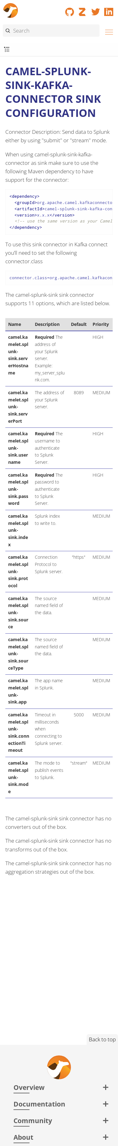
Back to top (102, 1039)
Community (32, 1120)
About (23, 1137)
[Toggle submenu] (6, 49)
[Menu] (107, 31)
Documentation (39, 1103)
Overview (29, 1087)
